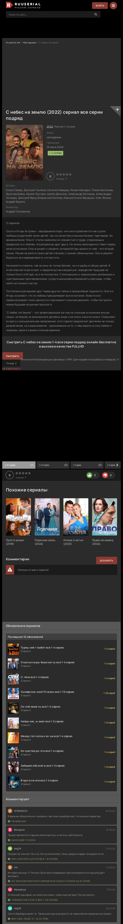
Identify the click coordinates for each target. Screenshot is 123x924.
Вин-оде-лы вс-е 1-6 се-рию (28, 918)
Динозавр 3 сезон (22, 840)
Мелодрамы (29, 42)
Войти (100, 5)
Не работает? (11, 368)
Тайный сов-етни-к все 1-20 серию (33, 899)
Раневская (17, 821)
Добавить (106, 560)
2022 (50, 126)
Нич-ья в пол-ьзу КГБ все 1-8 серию (33, 859)
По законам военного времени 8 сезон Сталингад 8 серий (49, 881)
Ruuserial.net (13, 42)
